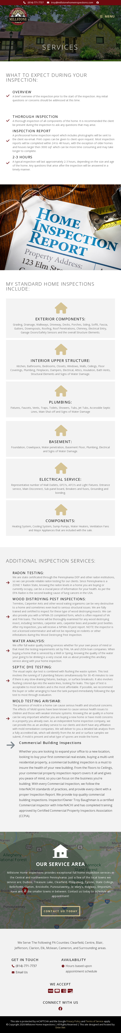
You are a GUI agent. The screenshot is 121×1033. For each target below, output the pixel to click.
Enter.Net (60, 1027)
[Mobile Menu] (107, 16)
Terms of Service (94, 1021)
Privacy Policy (73, 1021)
